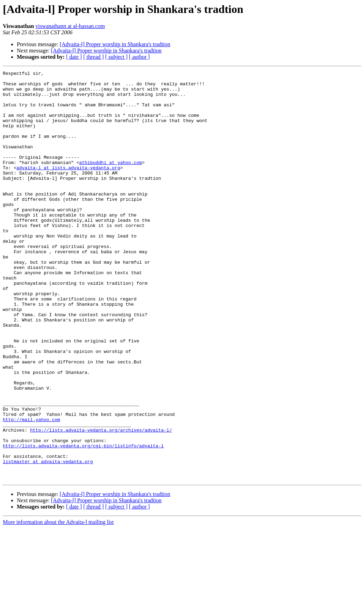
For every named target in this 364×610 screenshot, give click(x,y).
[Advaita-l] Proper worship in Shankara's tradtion (115, 44)
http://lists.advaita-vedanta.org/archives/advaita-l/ (101, 502)
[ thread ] (93, 57)
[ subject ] (116, 57)
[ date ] (74, 57)
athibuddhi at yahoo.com (110, 181)
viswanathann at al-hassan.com (70, 26)
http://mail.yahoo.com (31, 490)
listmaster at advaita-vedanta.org (48, 540)
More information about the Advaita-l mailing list (58, 604)
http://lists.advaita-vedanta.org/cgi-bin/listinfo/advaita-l (83, 521)
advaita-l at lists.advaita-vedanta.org (68, 187)
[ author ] (139, 57)
